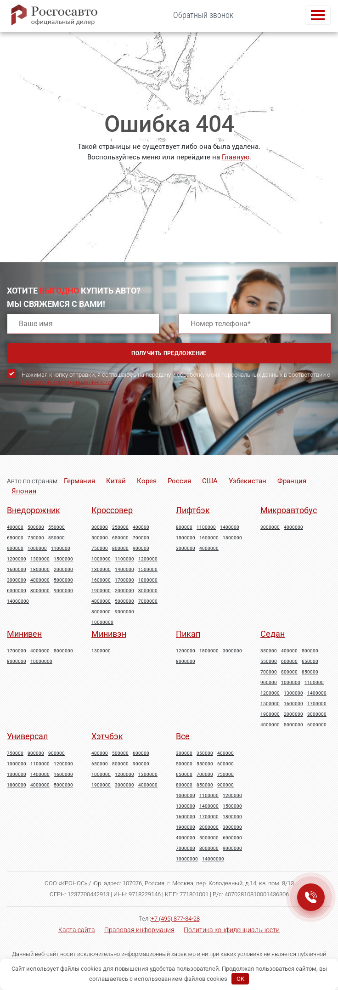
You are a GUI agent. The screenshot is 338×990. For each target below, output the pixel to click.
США (210, 481)
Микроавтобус (288, 510)
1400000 (124, 569)
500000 (36, 527)
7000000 (148, 601)
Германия (79, 481)
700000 (141, 538)
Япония (23, 491)
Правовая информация (139, 929)
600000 (289, 661)
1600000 (16, 569)
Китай (116, 481)
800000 (120, 548)
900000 (15, 548)
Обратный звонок (203, 15)
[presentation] (76, 428)
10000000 (102, 622)
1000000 (37, 548)
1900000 (101, 590)
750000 (36, 538)
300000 (99, 527)
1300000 (40, 559)
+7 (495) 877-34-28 (175, 918)
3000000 (16, 580)
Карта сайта (76, 929)
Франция (291, 481)
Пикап (188, 634)
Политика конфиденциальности (232, 929)
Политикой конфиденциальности (66, 382)
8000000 (40, 590)
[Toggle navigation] (318, 15)
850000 (56, 538)
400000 (15, 527)
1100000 (60, 548)
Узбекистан (247, 481)
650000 (15, 538)
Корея (147, 481)
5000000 (63, 580)
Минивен (24, 634)
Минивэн (108, 634)
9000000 (63, 590)
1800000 (40, 569)
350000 (120, 527)
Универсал (27, 736)
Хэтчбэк (107, 736)
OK (240, 978)
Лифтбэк (193, 510)
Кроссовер (112, 510)
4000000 (40, 580)
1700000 (124, 580)
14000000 (18, 601)
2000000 (63, 569)
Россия (179, 481)
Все (183, 736)
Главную (235, 157)
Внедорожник (33, 510)
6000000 (16, 590)
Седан (272, 634)
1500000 (63, 559)
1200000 (16, 559)
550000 (56, 527)
